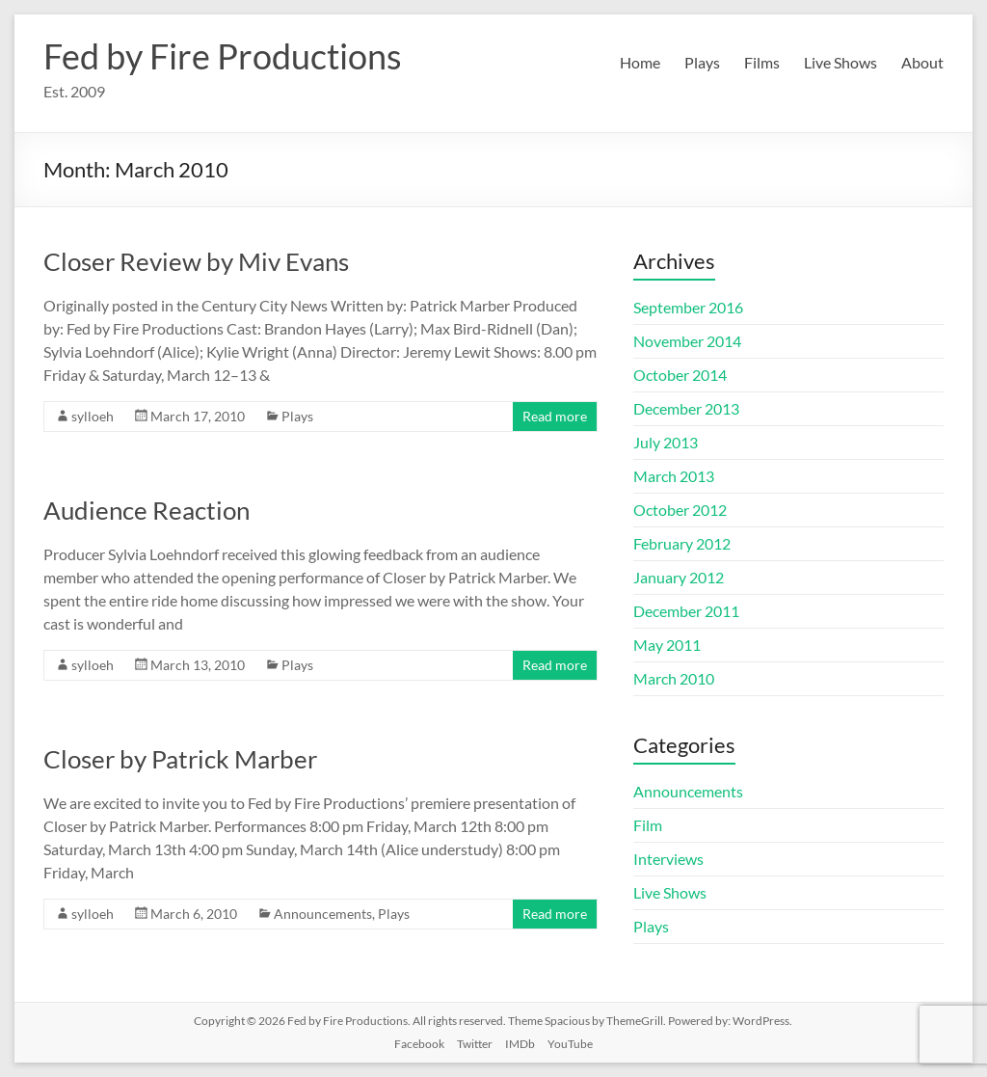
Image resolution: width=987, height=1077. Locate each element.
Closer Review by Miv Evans (196, 261)
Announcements (323, 913)
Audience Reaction (146, 510)
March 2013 (673, 476)
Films (762, 62)
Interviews (668, 858)
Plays (702, 62)
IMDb (520, 1044)
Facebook (419, 1044)
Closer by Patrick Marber (180, 758)
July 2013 (665, 442)
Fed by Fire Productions (222, 56)
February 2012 (682, 543)
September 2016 (688, 307)
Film (647, 825)
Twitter (475, 1044)
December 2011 (686, 611)
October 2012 (680, 509)
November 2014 (687, 341)
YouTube (570, 1044)
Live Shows (840, 62)
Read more (554, 416)
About (922, 62)
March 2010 (673, 678)
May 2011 (667, 644)
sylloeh (92, 416)
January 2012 (678, 577)
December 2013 (686, 408)
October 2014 (680, 374)
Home (640, 62)
